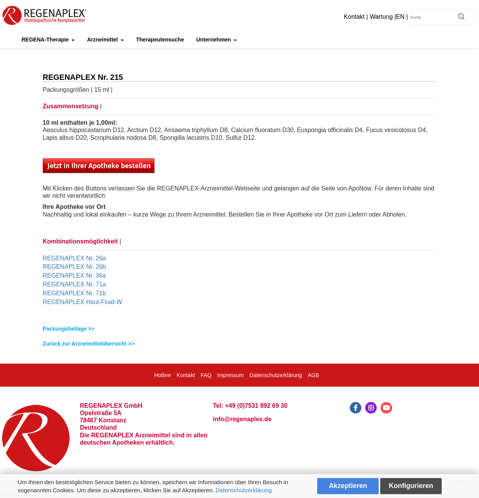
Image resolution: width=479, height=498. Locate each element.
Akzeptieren (348, 486)
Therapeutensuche (160, 39)
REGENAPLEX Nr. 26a (74, 258)
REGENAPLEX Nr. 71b (74, 293)
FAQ (206, 375)
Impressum (230, 375)
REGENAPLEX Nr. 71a (74, 284)
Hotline (162, 375)
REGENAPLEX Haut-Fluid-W (82, 302)
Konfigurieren (411, 486)
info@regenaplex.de (242, 419)
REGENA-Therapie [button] (46, 39)
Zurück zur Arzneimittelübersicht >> (88, 344)
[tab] (239, 329)
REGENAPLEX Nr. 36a (74, 275)
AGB (313, 375)
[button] (239, 329)
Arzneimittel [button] (103, 39)
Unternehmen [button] (214, 39)
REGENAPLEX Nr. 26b (74, 266)
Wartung (381, 16)
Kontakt (354, 16)
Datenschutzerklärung (244, 490)
